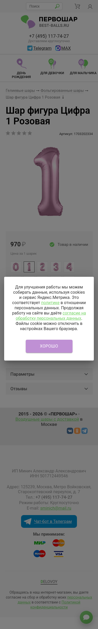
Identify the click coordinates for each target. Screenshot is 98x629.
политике (50, 302)
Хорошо (49, 346)
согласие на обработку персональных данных (51, 316)
